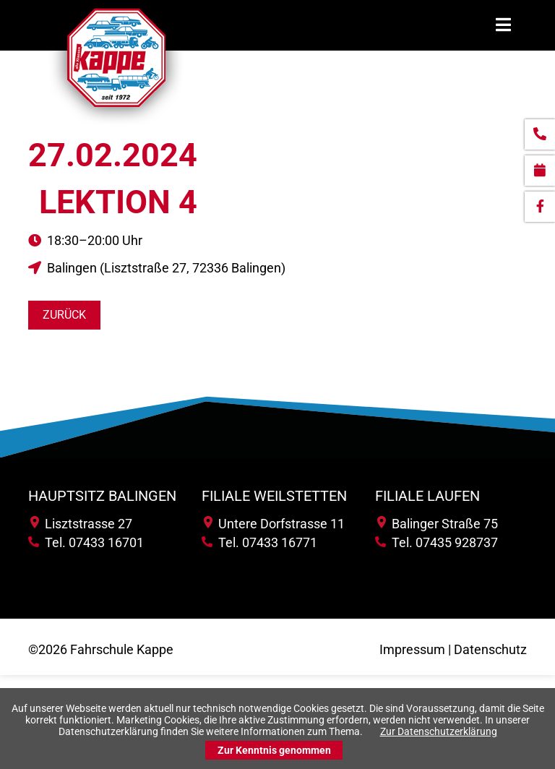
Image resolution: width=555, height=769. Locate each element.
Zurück (64, 315)
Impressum (412, 649)
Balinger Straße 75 (437, 523)
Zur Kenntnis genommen (274, 750)
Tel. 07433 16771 (259, 542)
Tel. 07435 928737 (436, 542)
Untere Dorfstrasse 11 (274, 523)
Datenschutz (490, 649)
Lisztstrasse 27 (81, 523)
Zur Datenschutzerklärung (438, 731)
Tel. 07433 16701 (86, 542)
